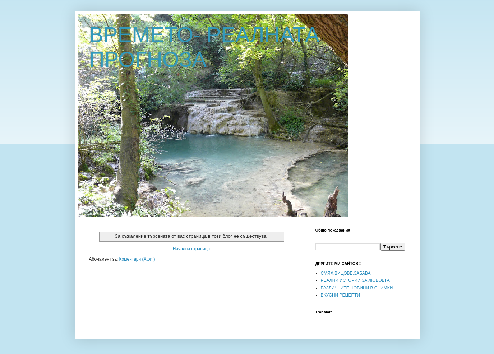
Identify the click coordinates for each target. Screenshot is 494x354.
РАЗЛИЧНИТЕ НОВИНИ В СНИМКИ (357, 287)
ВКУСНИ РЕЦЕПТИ (340, 295)
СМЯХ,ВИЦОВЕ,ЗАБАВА (346, 273)
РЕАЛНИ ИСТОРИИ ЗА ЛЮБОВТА (355, 280)
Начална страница (191, 248)
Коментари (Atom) (137, 259)
